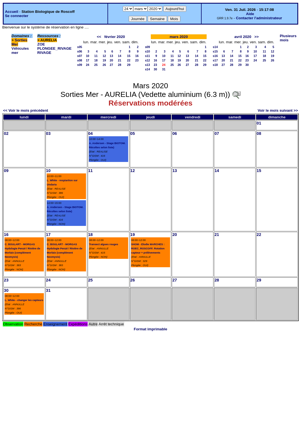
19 (104, 60)
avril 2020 (242, 37)
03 (48, 133)
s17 (215, 60)
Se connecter (16, 16)
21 (119, 60)
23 (136, 60)
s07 (79, 56)
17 (87, 60)
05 (132, 133)
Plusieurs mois (288, 38)
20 (111, 60)
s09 (79, 64)
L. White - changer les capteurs (24, 300)
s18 (215, 64)
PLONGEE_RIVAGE (54, 48)
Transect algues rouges (103, 244)
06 (174, 133)
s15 (215, 51)
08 (259, 133)
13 (111, 56)
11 (96, 56)
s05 (79, 47)
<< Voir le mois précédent (25, 110)
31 (164, 69)
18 (96, 60)
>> (256, 37)
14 (119, 56)
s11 (147, 56)
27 (111, 64)
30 (155, 69)
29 (128, 64)
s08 (79, 60)
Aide (250, 14)
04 (90, 133)
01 (259, 123)
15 (128, 56)
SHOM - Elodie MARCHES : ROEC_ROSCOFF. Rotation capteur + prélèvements (148, 248)
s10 (147, 51)
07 (216, 133)
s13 (147, 64)
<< (99, 37)
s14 (147, 69)
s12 (147, 60)
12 (104, 56)
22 (128, 60)
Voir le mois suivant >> (278, 110)
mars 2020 (178, 37)
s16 (215, 56)
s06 (79, 51)
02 (6, 133)
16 (136, 56)
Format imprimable (150, 329)
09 (6, 170)
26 (104, 64)
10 (87, 56)
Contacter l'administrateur (259, 18)
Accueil (11, 11)
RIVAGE (44, 53)
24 (87, 64)
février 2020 (114, 37)
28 (119, 64)
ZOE (41, 44)
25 (96, 64)
